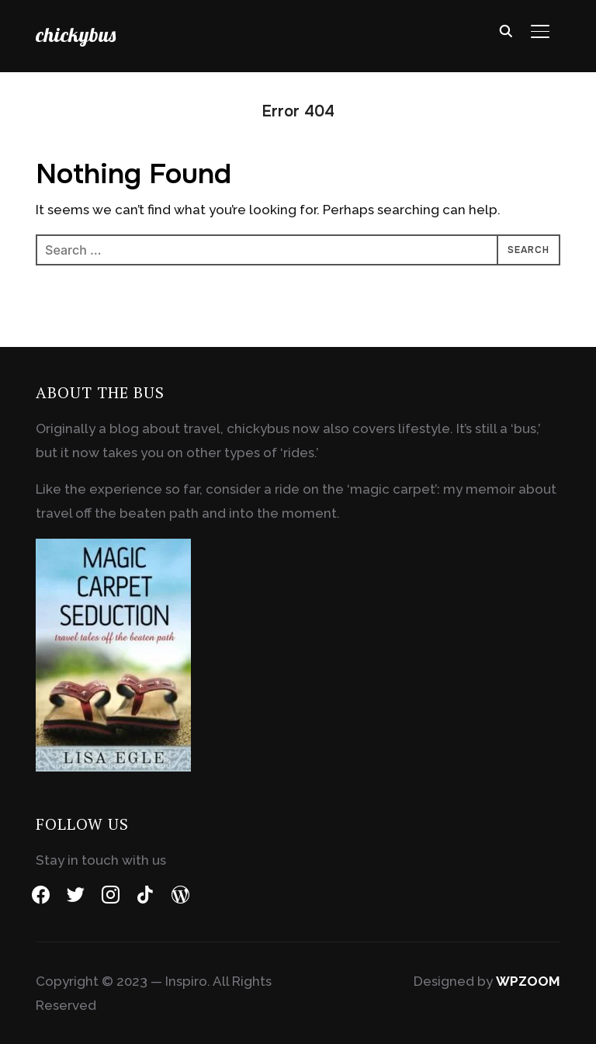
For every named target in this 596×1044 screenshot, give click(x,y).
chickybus (76, 34)
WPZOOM (528, 981)
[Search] (506, 29)
